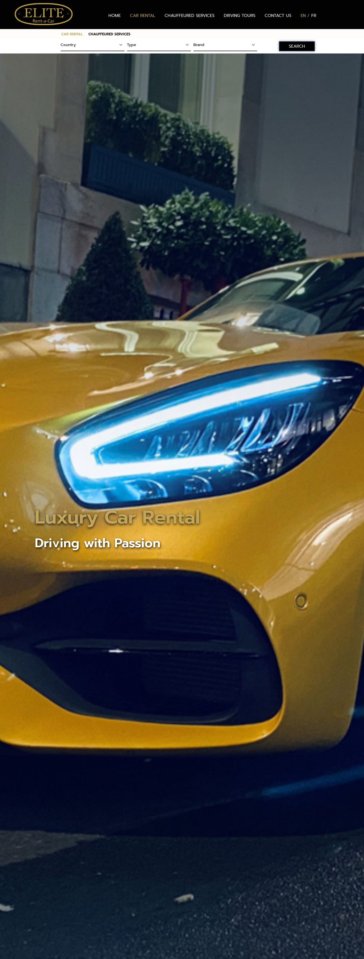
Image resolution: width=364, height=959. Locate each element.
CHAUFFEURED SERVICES (189, 15)
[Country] (93, 45)
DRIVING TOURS (239, 15)
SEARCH (297, 46)
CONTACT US (278, 15)
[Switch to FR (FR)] (313, 15)
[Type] (159, 45)
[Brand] (225, 45)
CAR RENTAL (142, 15)
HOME (114, 15)
